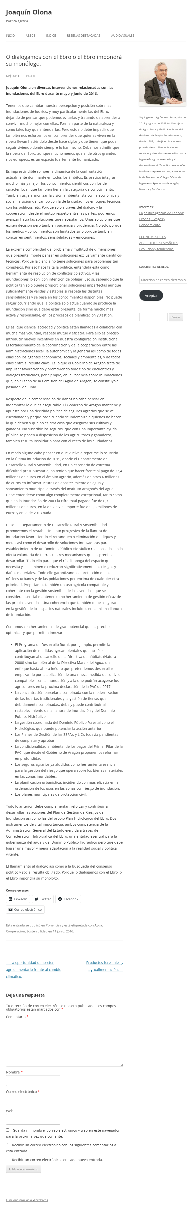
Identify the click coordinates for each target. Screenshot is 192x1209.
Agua (98, 925)
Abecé (30, 35)
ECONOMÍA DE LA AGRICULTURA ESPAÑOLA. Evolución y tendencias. (158, 243)
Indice (51, 35)
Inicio (10, 35)
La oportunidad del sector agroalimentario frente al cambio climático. (33, 969)
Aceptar (151, 295)
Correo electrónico (23, 1091)
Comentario (17, 1016)
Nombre (14, 1072)
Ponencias (53, 925)
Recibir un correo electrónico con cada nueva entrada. (57, 1159)
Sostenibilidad (37, 931)
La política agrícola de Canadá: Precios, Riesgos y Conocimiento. (161, 219)
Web (10, 1110)
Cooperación (15, 931)
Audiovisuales (122, 35)
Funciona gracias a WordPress (27, 1200)
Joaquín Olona (29, 11)
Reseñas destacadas (83, 35)
